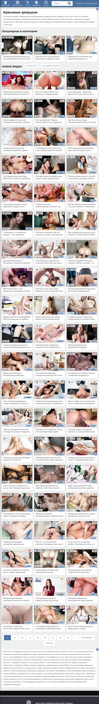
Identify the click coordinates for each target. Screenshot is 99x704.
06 (45, 639)
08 (60, 639)
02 (15, 639)
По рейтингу (32, 67)
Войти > (82, 4)
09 (68, 639)
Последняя (86, 639)
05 (38, 639)
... (75, 639)
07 (53, 639)
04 (30, 639)
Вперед (49, 645)
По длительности (52, 67)
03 (22, 639)
